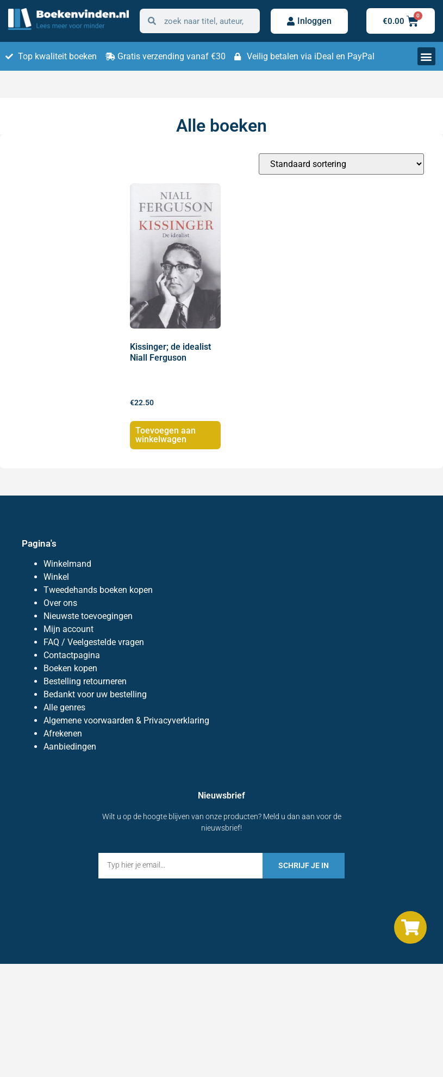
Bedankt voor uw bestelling (95, 694)
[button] (426, 56)
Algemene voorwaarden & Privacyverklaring (126, 720)
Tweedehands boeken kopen (98, 590)
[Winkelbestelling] (341, 164)
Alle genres (64, 707)
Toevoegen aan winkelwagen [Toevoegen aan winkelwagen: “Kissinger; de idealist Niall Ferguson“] (165, 434)
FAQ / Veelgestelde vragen (93, 642)
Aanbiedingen (69, 746)
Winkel (56, 577)
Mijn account (68, 629)
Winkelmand (67, 564)
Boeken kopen (70, 668)
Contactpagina (71, 655)
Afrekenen (62, 733)
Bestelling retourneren (85, 681)
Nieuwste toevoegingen (88, 616)
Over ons (60, 603)
